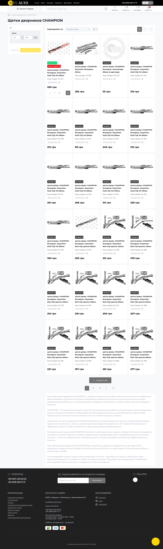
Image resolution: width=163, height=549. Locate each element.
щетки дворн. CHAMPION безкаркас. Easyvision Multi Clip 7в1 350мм (58, 73)
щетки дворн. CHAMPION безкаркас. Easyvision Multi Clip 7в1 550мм (141, 132)
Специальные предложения (19, 518)
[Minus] (49, 93)
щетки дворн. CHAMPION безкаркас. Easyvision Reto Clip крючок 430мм (141, 243)
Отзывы (50, 3)
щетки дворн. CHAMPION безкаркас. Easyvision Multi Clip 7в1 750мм (141, 188)
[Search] (106, 9)
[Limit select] (95, 29)
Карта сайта (12, 513)
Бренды (11, 515)
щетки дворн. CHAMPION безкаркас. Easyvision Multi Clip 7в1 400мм (141, 69)
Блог (43, 3)
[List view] (145, 29)
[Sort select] (78, 29)
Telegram (102, 497)
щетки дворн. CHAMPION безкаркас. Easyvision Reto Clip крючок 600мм (113, 354)
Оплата (76, 3)
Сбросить (15, 50)
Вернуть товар (13, 510)
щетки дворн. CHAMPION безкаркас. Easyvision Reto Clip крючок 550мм (86, 354)
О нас (37, 3)
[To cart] (68, 93)
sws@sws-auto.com (53, 502)
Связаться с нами (15, 508)
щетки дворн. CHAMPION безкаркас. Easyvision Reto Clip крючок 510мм (141, 299)
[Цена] (16, 37)
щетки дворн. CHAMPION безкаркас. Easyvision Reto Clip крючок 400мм (113, 243)
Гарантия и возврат (15, 497)
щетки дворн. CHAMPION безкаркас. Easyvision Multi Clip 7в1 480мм (58, 132)
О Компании (13, 500)
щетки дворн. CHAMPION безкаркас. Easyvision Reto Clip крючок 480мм (86, 299)
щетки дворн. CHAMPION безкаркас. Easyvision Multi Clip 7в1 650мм (86, 188)
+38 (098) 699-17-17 (16, 482)
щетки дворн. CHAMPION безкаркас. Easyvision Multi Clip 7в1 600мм (58, 188)
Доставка (67, 3)
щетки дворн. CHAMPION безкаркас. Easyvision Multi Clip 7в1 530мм (113, 132)
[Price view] (151, 29)
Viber (101, 501)
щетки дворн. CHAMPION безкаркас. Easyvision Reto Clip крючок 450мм (58, 299)
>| (113, 388)
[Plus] (59, 93)
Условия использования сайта (20, 505)
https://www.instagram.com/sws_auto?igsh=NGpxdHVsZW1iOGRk (135, 479)
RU (145, 3)
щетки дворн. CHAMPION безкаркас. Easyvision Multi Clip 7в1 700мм (113, 188)
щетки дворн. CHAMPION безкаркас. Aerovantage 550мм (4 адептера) (113, 69)
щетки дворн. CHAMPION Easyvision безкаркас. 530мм (86, 69)
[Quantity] (54, 93)
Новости (58, 3)
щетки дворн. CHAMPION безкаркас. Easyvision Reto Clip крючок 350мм (86, 243)
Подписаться (97, 480)
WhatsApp (103, 504)
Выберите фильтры (30, 50)
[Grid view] (139, 29)
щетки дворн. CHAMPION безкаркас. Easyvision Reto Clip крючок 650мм (141, 354)
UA (150, 3)
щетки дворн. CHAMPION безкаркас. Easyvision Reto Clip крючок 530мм (58, 354)
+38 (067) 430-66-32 (17, 479)
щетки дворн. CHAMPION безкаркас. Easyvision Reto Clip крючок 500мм (113, 299)
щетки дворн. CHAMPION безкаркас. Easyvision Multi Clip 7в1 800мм (58, 243)
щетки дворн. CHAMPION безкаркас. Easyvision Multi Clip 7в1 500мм (86, 132)
